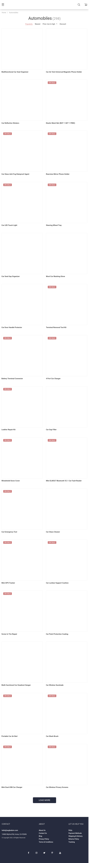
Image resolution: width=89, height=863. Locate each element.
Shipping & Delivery (75, 832)
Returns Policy (73, 835)
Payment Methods (75, 829)
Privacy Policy (44, 835)
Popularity (29, 24)
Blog (40, 832)
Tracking (71, 837)
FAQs (70, 826)
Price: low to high (50, 24)
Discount (63, 24)
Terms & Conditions (46, 837)
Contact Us (43, 829)
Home (4, 13)
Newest (37, 24)
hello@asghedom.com (10, 826)
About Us (42, 826)
